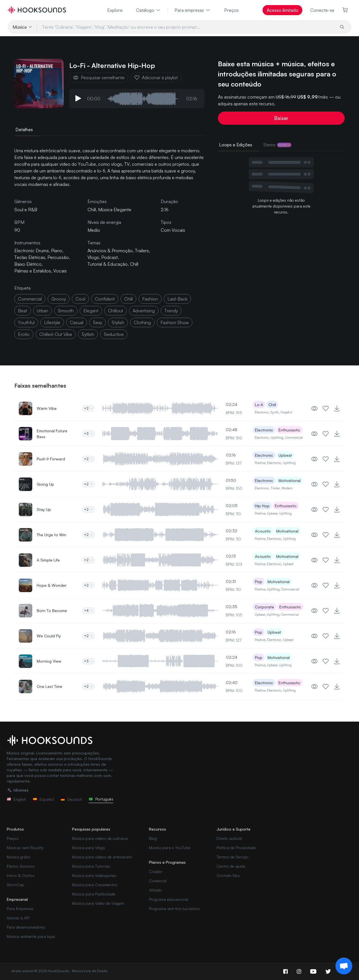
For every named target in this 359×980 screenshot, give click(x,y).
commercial (30, 299)
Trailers (142, 250)
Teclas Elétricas (29, 257)
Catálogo (148, 10)
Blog (153, 838)
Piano (56, 250)
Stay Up (44, 509)
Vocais (60, 271)
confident (105, 299)
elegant (90, 310)
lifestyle (52, 322)
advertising (144, 310)
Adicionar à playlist (156, 77)
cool (80, 299)
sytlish (88, 334)
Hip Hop (262, 505)
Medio (94, 230)
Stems (277, 144)
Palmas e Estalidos (32, 271)
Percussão (58, 257)
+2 (88, 408)
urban (42, 310)
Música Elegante (114, 209)
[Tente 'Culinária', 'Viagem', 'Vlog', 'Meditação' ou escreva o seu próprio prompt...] (186, 27)
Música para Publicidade (93, 894)
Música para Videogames (94, 875)
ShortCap (15, 884)
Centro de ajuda (231, 866)
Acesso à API (18, 917)
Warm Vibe (47, 408)
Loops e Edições (235, 144)
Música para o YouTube (169, 847)
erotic (24, 334)
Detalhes (24, 129)
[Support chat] (343, 966)
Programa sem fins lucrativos (174, 908)
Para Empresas (20, 908)
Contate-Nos (228, 875)
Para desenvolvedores (26, 927)
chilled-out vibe (55, 334)
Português (101, 799)
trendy (171, 310)
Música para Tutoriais (91, 866)
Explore (115, 10)
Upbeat (285, 455)
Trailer (275, 488)
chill (128, 299)
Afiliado (155, 890)
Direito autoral (229, 838)
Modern (287, 488)
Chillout (115, 310)
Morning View (49, 661)
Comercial (158, 880)
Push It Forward (51, 458)
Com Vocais (173, 230)
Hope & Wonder (51, 585)
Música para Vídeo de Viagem (98, 903)
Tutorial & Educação (108, 264)
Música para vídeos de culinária (100, 838)
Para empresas (192, 10)
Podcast (109, 257)
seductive (114, 334)
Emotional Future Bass (52, 433)
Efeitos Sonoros (20, 866)
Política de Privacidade (236, 847)
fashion (150, 299)
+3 (88, 433)
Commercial (294, 437)
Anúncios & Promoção (110, 250)
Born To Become (52, 610)
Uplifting (277, 437)
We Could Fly (49, 635)
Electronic (262, 412)
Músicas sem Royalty (25, 847)
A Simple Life (48, 560)
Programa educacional (168, 899)
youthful (26, 322)
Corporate (264, 606)
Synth (275, 412)
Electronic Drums (31, 250)
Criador (155, 871)
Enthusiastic (289, 430)
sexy (97, 322)
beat (22, 310)
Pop (258, 581)
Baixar (281, 118)
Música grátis (18, 856)
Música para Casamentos (95, 884)
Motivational (290, 480)
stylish (118, 322)
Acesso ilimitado (282, 10)
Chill (92, 209)
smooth (66, 310)
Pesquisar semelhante (99, 77)
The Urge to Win (51, 534)
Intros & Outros (20, 875)
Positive (260, 463)
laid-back (177, 299)
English (16, 799)
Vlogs (93, 257)
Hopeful (286, 412)
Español (43, 799)
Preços (231, 10)
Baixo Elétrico (28, 264)
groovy (58, 299)
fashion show (174, 322)
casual (76, 322)
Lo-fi (259, 404)
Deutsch (71, 799)
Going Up (45, 484)
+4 (88, 610)
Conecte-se (322, 10)
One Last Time (49, 686)
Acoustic (263, 531)
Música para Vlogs (88, 847)
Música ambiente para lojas (31, 936)
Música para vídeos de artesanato (102, 856)
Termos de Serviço (232, 856)
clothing (142, 322)
